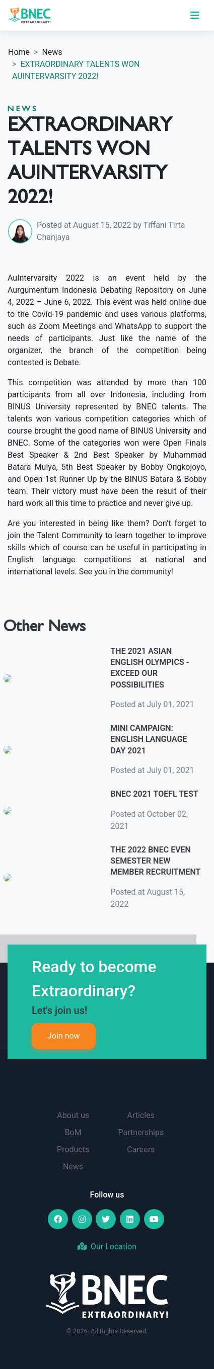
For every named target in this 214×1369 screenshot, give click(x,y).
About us (73, 1115)
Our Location (107, 1246)
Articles (141, 1115)
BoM (73, 1132)
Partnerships (141, 1132)
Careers (141, 1149)
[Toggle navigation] (195, 15)
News (52, 52)
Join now (63, 1036)
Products (73, 1149)
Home (19, 52)
